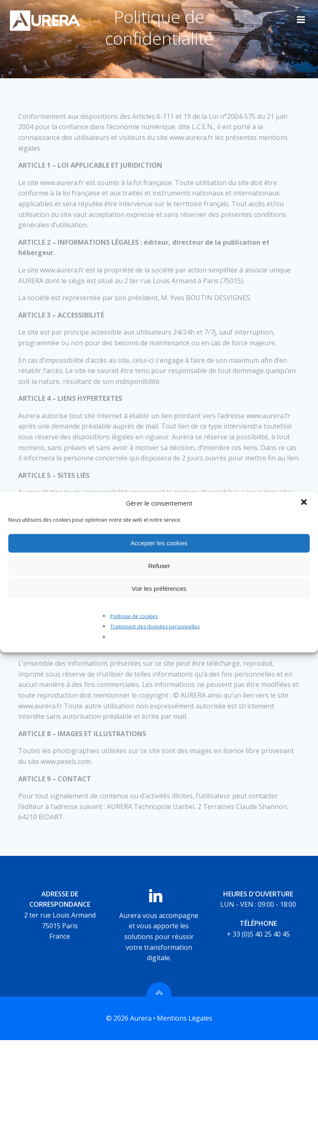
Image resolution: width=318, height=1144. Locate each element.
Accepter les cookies (159, 543)
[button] (305, 503)
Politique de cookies (134, 615)
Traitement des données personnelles (155, 626)
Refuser (159, 565)
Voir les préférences (159, 588)
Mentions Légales (184, 1019)
